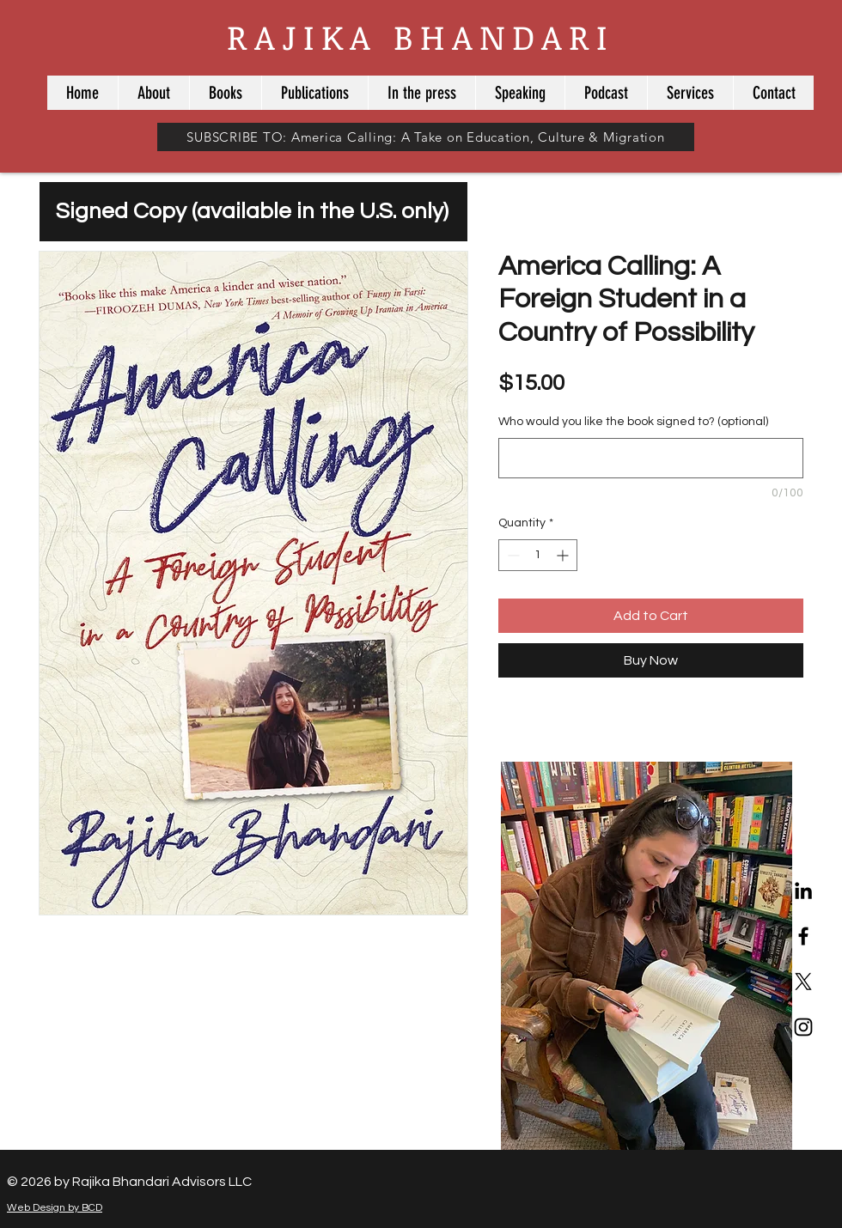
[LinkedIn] (803, 890)
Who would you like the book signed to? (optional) (633, 422)
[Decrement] (511, 555)
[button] (225, 93)
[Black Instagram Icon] (803, 1027)
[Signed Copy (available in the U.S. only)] (253, 211)
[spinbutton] (537, 555)
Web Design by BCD (54, 1207)
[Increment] (564, 555)
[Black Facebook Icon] (803, 936)
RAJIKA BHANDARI (420, 36)
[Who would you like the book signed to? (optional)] (650, 458)
